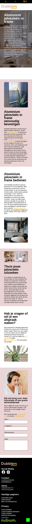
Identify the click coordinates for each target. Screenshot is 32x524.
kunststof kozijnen (12, 132)
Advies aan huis (6, 499)
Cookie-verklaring (6, 513)
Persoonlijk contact (7, 497)
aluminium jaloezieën (20, 208)
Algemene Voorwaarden (8, 515)
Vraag (6, 439)
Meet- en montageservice (9, 501)
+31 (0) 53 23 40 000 (7, 480)
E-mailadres (7, 426)
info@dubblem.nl (11, 340)
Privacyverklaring (6, 509)
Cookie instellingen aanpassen (10, 511)
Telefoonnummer (9, 432)
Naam (6, 419)
